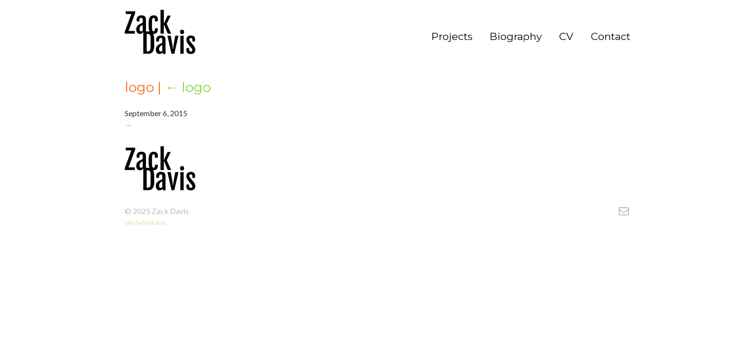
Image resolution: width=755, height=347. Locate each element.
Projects (451, 36)
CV (566, 36)
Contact (610, 36)
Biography (516, 36)
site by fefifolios (145, 223)
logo (188, 87)
